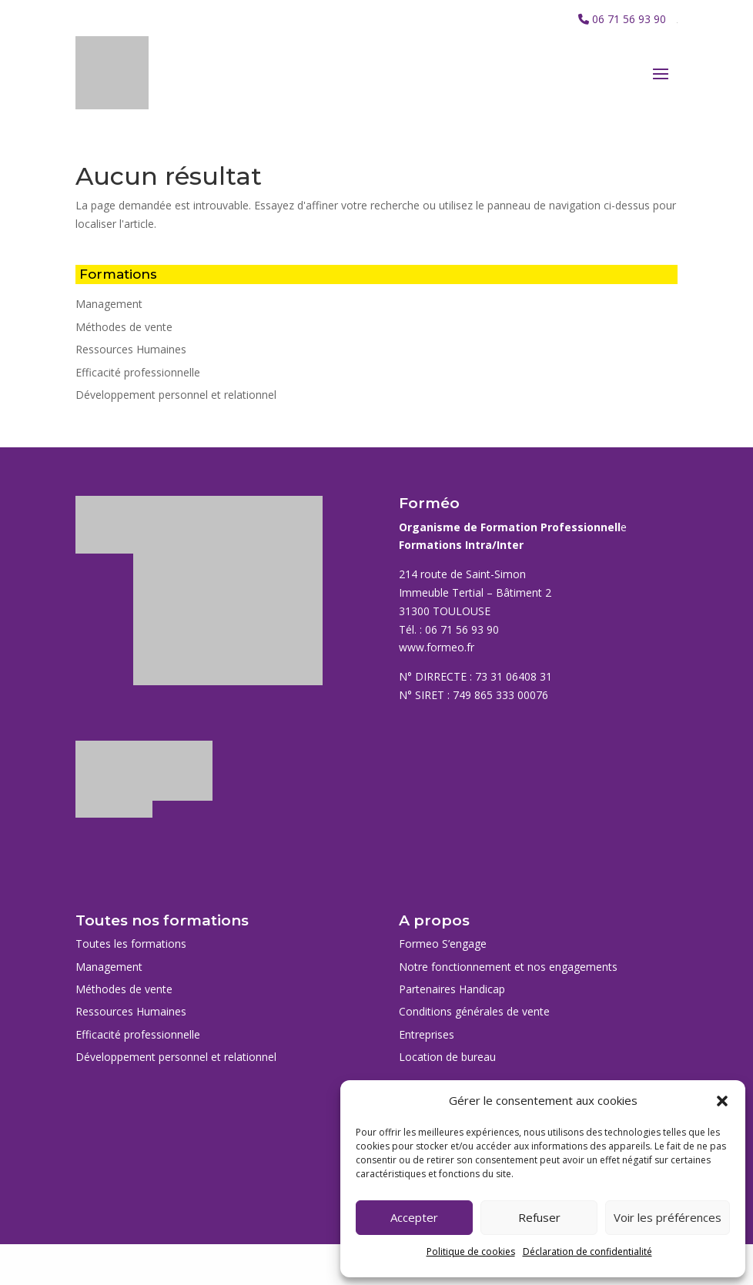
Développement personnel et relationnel (175, 394)
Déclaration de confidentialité (587, 1251)
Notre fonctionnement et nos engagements (508, 966)
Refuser (539, 1217)
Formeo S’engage (443, 943)
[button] (722, 1101)
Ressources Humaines (130, 349)
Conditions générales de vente (474, 1011)
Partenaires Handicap (452, 989)
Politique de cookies (471, 1251)
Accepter (414, 1217)
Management (108, 303)
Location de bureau (447, 1056)
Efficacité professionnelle (137, 372)
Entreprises (426, 1034)
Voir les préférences (667, 1217)
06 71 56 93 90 (629, 19)
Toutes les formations (130, 943)
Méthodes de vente (123, 327)
